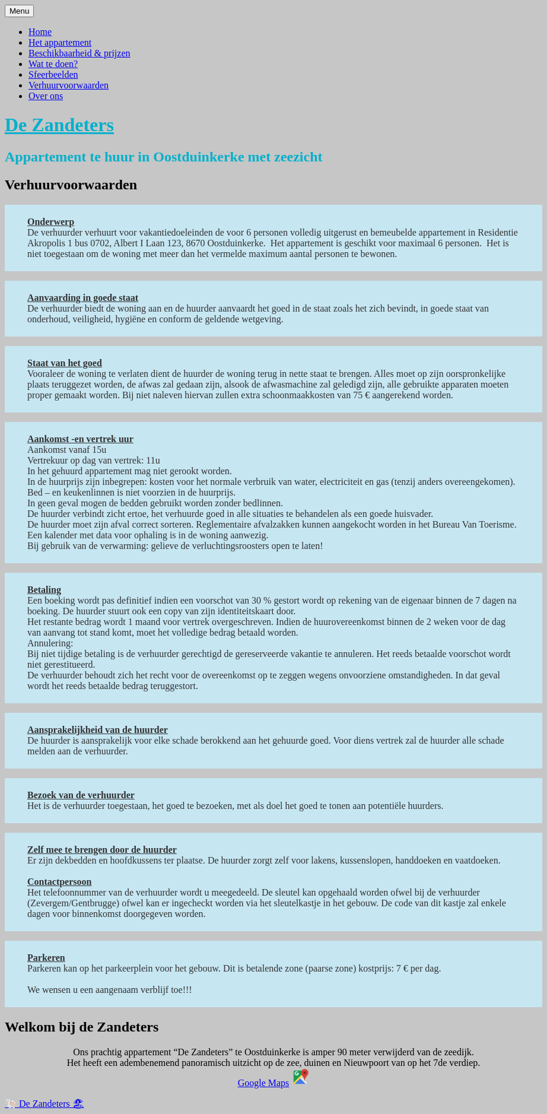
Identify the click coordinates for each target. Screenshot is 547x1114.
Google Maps (264, 1083)
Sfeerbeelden (53, 74)
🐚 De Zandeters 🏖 (44, 1104)
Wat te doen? (53, 64)
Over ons (45, 96)
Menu (19, 11)
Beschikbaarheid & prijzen (79, 53)
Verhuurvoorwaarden (68, 85)
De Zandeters (59, 124)
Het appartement (59, 42)
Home (40, 32)
